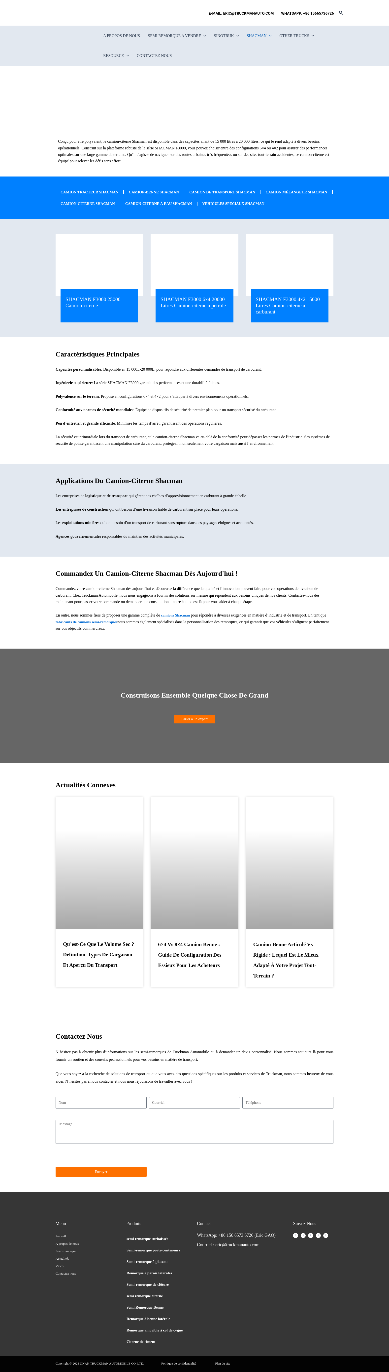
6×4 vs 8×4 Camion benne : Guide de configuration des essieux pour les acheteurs (189, 967)
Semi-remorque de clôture (149, 1284)
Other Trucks (296, 36)
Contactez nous (154, 55)
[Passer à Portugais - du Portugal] (83, 12)
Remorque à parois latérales (150, 1273)
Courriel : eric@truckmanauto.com (228, 1244)
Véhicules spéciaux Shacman (94, 215)
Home (176, 112)
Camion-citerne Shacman (165, 203)
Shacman (259, 36)
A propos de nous (121, 36)
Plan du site (222, 1363)
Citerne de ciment (142, 1341)
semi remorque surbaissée (148, 1239)
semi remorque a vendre (177, 36)
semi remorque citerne (145, 1296)
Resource (116, 56)
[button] (341, 13)
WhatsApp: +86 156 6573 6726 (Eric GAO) (236, 1235)
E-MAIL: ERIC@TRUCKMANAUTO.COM (242, 13)
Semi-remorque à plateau (148, 1261)
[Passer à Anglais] (55, 12)
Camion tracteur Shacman (91, 192)
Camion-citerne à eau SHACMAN (240, 203)
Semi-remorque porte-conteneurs (155, 1250)
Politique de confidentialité (178, 1363)
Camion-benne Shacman (159, 192)
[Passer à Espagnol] (73, 12)
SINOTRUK (226, 36)
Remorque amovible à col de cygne (156, 1330)
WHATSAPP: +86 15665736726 (307, 13)
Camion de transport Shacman (231, 192)
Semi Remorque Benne (146, 1307)
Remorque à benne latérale (149, 1319)
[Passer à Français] (64, 12)
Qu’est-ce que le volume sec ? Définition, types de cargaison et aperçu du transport (98, 967)
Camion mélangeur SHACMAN (93, 203)
